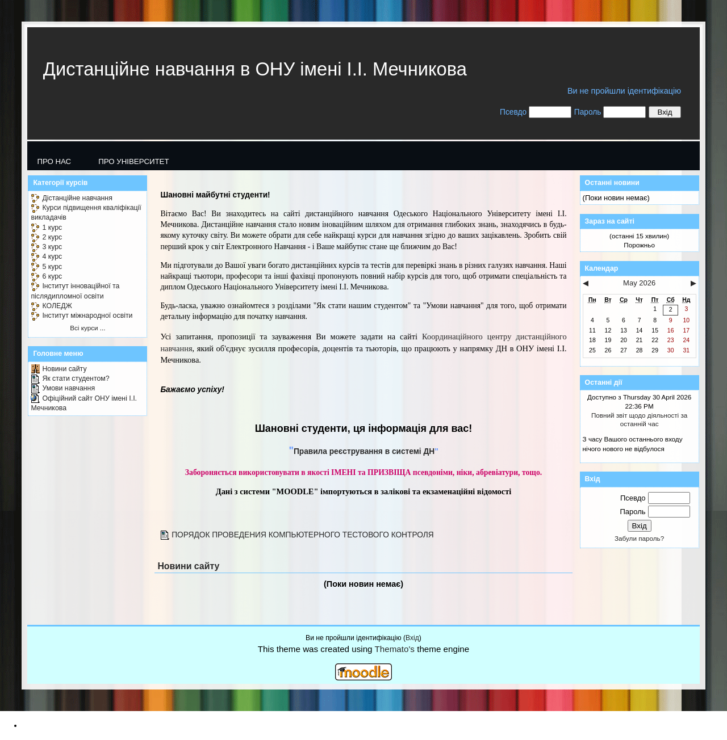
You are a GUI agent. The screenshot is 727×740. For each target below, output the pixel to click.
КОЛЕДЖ (57, 306)
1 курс (52, 228)
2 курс (52, 237)
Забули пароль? (639, 538)
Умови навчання (68, 388)
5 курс (52, 267)
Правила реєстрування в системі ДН (364, 451)
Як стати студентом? (75, 378)
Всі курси (84, 327)
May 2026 (639, 283)
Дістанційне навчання (77, 198)
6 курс (52, 276)
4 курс (52, 256)
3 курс (52, 247)
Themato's (395, 649)
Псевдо (513, 112)
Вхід (412, 638)
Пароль (587, 112)
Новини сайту (64, 369)
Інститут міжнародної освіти (87, 315)
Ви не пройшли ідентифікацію (624, 90)
